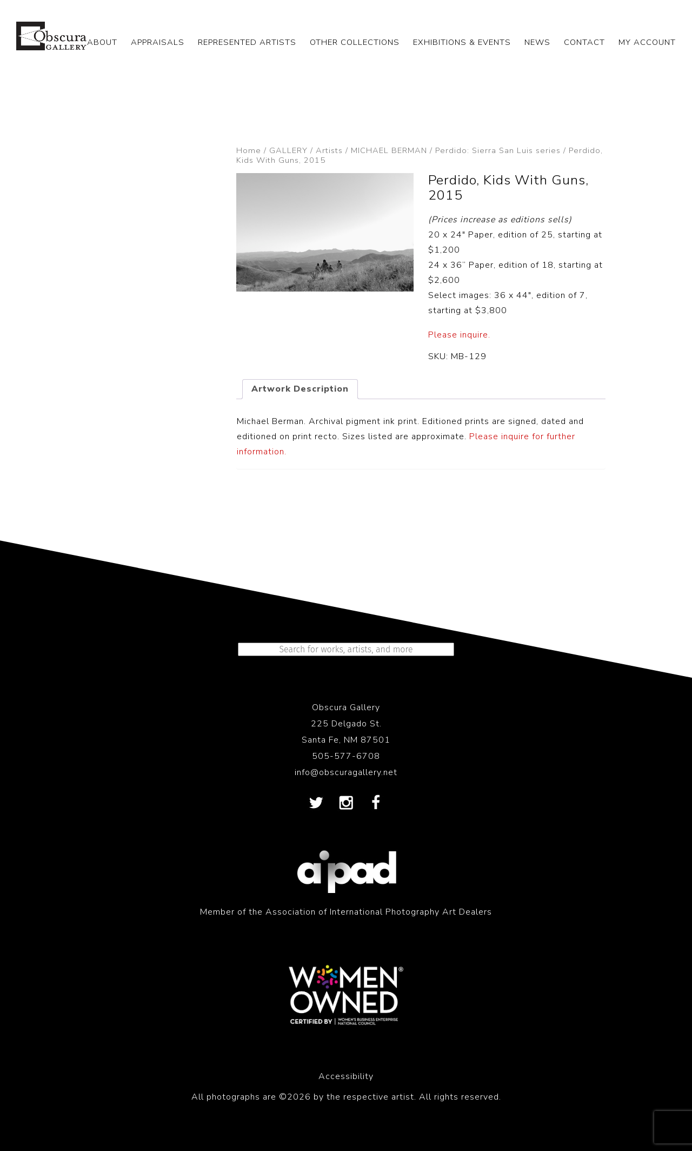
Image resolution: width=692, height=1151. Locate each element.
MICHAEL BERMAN (389, 150)
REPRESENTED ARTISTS (247, 42)
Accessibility (346, 1076)
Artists (329, 150)
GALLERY (288, 150)
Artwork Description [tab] (300, 389)
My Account (647, 42)
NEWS (537, 42)
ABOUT (102, 42)
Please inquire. (459, 335)
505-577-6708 (346, 756)
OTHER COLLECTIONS (355, 42)
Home (248, 150)
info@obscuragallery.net (346, 772)
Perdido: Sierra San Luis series (498, 150)
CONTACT (584, 42)
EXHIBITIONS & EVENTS (462, 42)
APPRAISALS (157, 42)
